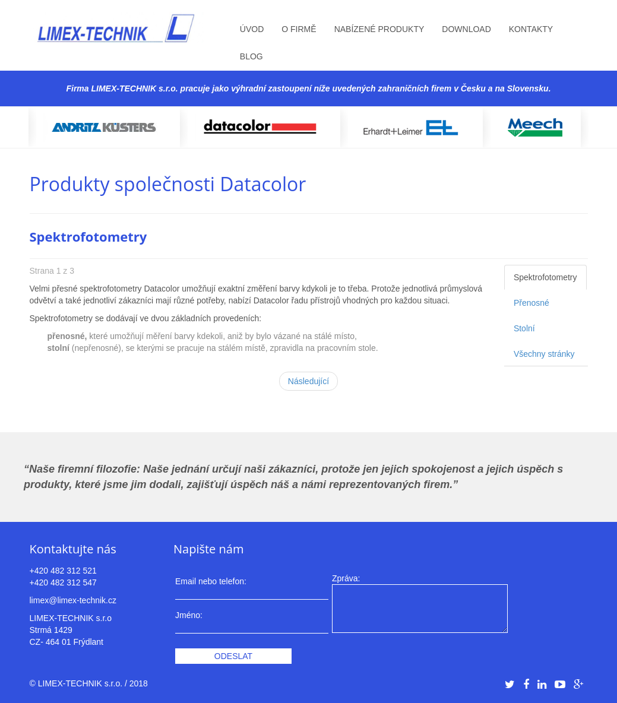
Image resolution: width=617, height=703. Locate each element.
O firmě (298, 29)
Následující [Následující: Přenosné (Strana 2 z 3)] (308, 381)
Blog (251, 56)
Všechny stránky (544, 354)
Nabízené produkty (379, 29)
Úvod (252, 29)
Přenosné (531, 303)
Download (466, 29)
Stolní (524, 328)
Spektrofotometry (545, 277)
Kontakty (531, 29)
